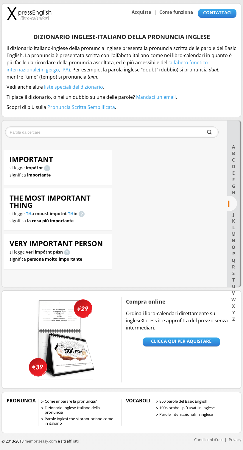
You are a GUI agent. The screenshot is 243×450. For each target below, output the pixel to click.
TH (29, 213)
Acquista (141, 12)
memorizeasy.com (40, 441)
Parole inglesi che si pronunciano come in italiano (79, 421)
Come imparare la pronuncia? (71, 401)
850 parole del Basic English (183, 401)
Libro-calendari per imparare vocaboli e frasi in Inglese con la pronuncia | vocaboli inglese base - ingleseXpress (29, 13)
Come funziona (176, 12)
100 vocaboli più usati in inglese (187, 407)
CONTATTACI (217, 12)
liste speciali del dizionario (73, 87)
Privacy (235, 439)
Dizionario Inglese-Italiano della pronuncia (72, 410)
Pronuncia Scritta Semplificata (81, 107)
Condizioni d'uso (209, 439)
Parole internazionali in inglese (186, 414)
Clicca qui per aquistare (181, 341)
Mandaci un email (156, 97)
